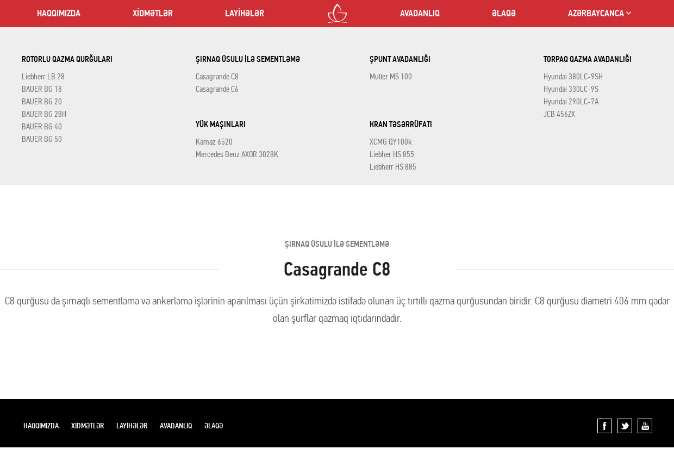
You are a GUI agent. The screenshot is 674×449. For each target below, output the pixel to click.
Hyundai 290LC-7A (571, 102)
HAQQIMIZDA (58, 13)
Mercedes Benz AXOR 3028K (237, 154)
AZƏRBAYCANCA (596, 13)
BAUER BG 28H (44, 114)
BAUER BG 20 (42, 102)
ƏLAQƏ (504, 13)
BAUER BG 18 (42, 89)
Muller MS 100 (391, 77)
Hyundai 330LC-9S (571, 89)
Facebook (604, 426)
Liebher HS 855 (392, 154)
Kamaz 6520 (214, 142)
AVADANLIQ (420, 13)
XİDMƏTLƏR (153, 13)
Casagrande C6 (217, 89)
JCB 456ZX (559, 114)
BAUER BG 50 (42, 139)
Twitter (624, 426)
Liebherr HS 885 (393, 167)
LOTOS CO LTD (337, 13)
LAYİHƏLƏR (244, 13)
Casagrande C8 (217, 77)
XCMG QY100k (391, 142)
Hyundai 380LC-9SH (573, 77)
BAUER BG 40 (42, 127)
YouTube (645, 426)
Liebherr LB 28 (43, 77)
